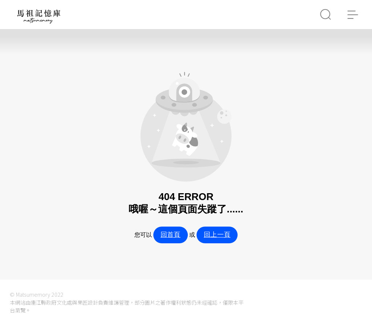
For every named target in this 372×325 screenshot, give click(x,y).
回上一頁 (217, 234)
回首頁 (171, 234)
